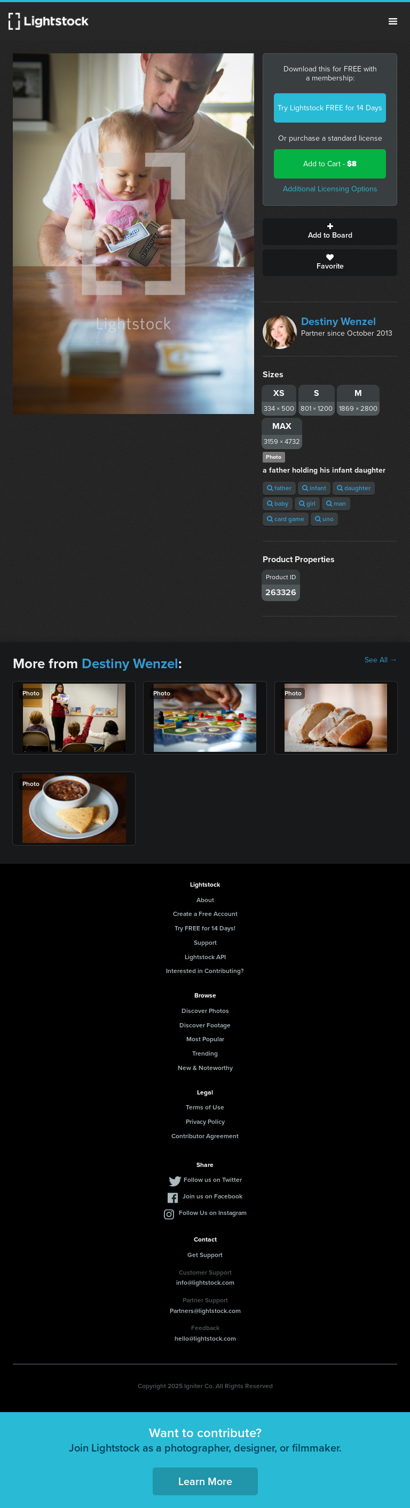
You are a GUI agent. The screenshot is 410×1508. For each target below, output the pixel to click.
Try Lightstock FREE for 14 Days (330, 107)
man (336, 503)
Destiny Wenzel (338, 321)
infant (314, 488)
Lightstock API (205, 957)
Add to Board (329, 232)
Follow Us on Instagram (213, 1213)
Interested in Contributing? (205, 971)
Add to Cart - (330, 163)
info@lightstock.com (205, 1282)
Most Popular (205, 1039)
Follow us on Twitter (213, 1180)
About (205, 900)
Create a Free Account (205, 914)
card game (285, 519)
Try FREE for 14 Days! (205, 928)
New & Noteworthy (205, 1068)
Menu (392, 21)
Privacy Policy (205, 1121)
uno (324, 519)
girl (307, 503)
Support (205, 942)
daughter (353, 488)
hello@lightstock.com (205, 1338)
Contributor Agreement (205, 1136)
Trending (205, 1053)
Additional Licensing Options (330, 188)
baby (277, 503)
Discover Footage (205, 1025)
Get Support (205, 1255)
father (279, 488)
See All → (381, 660)
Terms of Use (205, 1107)
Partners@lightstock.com (205, 1311)
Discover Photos (205, 1011)
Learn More (205, 1481)
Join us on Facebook (212, 1196)
